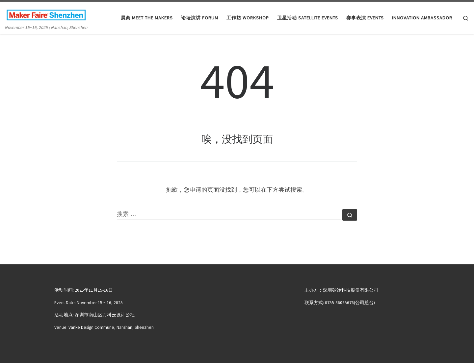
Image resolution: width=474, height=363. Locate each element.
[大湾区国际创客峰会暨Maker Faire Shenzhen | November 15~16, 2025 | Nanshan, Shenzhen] (46, 13)
